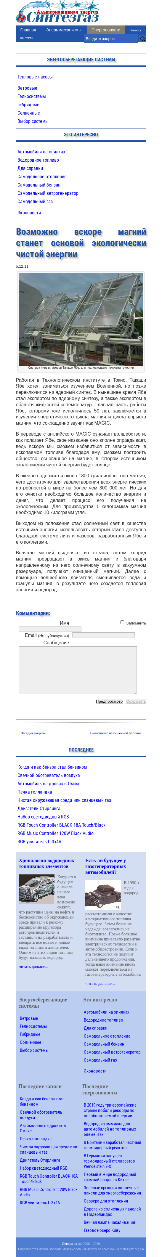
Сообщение (56, 642)
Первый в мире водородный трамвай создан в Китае (110, 1177)
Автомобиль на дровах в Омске (49, 783)
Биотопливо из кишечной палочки (115, 733)
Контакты (26, 38)
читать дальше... (34, 966)
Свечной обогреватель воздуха (48, 775)
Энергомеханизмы (63, 30)
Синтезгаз (69, 1243)
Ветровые (27, 88)
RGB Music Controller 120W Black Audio (55, 833)
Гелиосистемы (31, 96)
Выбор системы (33, 121)
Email (47, 635)
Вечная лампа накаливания (109, 1222)
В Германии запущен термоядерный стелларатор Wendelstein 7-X (109, 1161)
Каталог (136, 30)
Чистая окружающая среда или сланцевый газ (64, 800)
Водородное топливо (38, 160)
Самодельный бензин (38, 185)
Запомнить (136, 623)
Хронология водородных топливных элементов (46, 863)
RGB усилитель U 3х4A (39, 842)
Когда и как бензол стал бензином (52, 767)
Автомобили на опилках (41, 152)
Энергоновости (106, 30)
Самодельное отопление (42, 176)
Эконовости (29, 213)
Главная (28, 30)
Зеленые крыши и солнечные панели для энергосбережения (112, 1190)
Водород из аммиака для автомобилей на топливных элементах (110, 1129)
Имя (64, 623)
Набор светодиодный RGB (43, 817)
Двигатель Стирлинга (38, 808)
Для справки (30, 168)
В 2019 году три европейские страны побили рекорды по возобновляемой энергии (110, 1110)
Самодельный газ (35, 201)
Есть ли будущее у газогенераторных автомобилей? (105, 866)
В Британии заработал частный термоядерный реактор (112, 1145)
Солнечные (28, 113)
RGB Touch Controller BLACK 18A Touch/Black (61, 825)
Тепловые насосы (35, 77)
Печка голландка (34, 792)
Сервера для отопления (106, 1201)
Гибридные (28, 104)
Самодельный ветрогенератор (47, 193)
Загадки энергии (33, 733)
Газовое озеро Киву (102, 1230)
